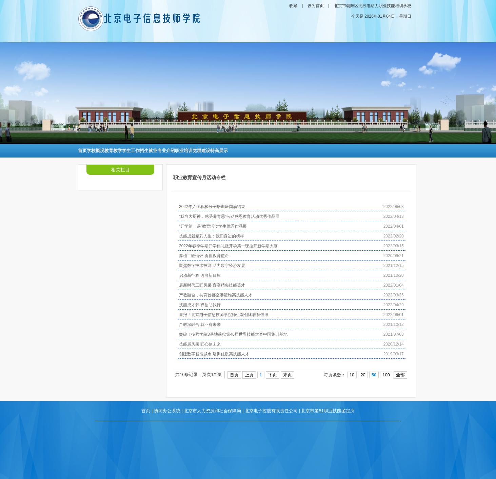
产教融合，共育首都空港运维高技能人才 (215, 295)
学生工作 (131, 150)
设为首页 (315, 5)
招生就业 (148, 150)
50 (374, 374)
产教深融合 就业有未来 (200, 324)
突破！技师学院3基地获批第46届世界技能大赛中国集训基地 (233, 334)
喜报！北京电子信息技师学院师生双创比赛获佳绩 (224, 314)
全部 (400, 374)
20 (362, 374)
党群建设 (201, 150)
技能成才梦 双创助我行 (200, 305)
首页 (82, 150)
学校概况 (95, 150)
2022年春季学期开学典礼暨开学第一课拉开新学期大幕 (228, 246)
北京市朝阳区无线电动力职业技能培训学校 (372, 5)
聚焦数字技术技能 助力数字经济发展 (212, 265)
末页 (287, 374)
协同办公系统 (167, 410)
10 (352, 374)
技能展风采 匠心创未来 (200, 344)
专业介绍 (166, 150)
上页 (249, 374)
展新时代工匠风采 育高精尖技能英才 (212, 285)
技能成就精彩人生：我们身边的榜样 (211, 236)
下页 (272, 374)
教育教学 (113, 150)
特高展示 (219, 150)
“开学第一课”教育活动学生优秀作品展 (213, 226)
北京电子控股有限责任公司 (271, 410)
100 (386, 374)
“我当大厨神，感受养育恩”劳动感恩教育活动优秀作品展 (229, 216)
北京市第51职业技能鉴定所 (327, 410)
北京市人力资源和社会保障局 (212, 410)
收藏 (293, 5)
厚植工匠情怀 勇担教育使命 (204, 255)
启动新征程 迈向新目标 (200, 275)
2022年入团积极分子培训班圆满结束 (212, 206)
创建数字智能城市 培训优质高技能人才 (214, 354)
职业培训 (184, 150)
